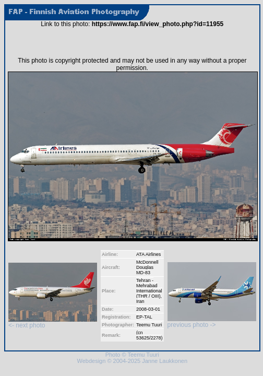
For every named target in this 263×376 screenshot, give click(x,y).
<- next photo (52, 322)
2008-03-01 (148, 309)
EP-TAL (144, 317)
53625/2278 (148, 337)
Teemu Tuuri (149, 324)
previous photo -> (212, 321)
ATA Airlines (148, 254)
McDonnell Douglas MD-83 (147, 267)
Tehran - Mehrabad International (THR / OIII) (149, 288)
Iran (140, 301)
